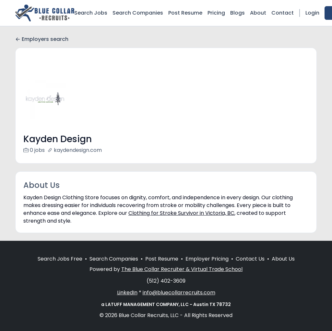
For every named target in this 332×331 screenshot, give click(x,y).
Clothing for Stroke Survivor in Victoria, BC (181, 213)
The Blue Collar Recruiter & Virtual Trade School (182, 277)
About (258, 13)
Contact (282, 13)
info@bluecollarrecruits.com (179, 300)
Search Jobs (90, 13)
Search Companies (138, 13)
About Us (283, 266)
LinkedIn (127, 300)
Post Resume (185, 13)
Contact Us (250, 266)
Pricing (216, 13)
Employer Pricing (207, 266)
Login (312, 13)
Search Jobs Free (60, 266)
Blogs (237, 13)
